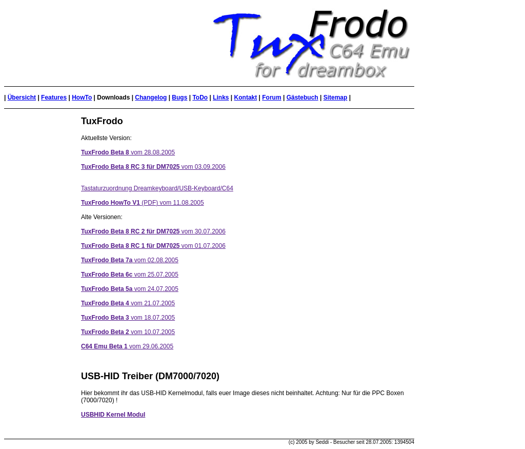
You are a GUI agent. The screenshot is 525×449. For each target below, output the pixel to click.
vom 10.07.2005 (128, 332)
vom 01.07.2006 (153, 245)
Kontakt (245, 97)
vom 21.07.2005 (128, 303)
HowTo (82, 97)
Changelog (151, 97)
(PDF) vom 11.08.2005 (142, 202)
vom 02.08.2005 (129, 260)
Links (221, 97)
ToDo (200, 97)
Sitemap (336, 97)
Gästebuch (302, 97)
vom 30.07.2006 (153, 231)
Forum (271, 97)
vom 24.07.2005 (129, 288)
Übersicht (22, 97)
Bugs (179, 97)
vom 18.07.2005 (128, 317)
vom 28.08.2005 (128, 152)
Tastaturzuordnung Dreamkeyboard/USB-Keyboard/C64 (157, 188)
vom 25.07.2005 (129, 274)
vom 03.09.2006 (153, 166)
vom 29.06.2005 (127, 346)
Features (54, 97)
